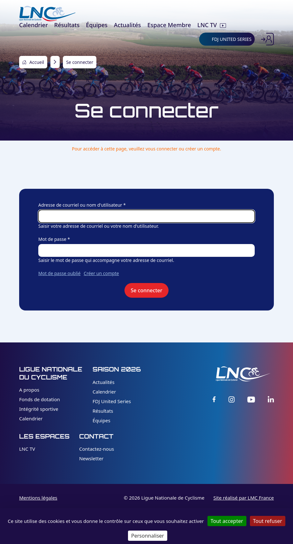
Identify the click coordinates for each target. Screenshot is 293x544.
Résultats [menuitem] (66, 25)
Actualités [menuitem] (127, 25)
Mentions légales (38, 497)
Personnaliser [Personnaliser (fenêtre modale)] (147, 535)
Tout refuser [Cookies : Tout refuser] (267, 521)
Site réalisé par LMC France (243, 497)
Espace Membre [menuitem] (169, 25)
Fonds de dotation (39, 399)
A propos (29, 390)
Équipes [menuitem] (97, 25)
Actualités (104, 382)
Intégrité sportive (38, 409)
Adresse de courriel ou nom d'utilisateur (80, 205)
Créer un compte (101, 273)
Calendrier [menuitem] (33, 25)
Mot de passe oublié (59, 273)
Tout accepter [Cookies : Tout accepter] (227, 521)
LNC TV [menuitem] (207, 25)
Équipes (101, 420)
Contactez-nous (96, 449)
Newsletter (91, 458)
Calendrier (30, 418)
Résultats (103, 411)
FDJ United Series (112, 401)
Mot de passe (52, 239)
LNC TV (27, 449)
